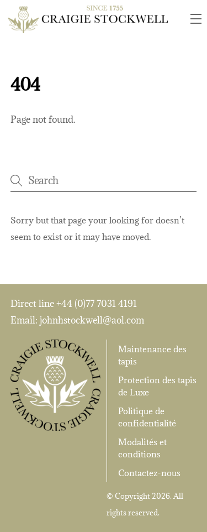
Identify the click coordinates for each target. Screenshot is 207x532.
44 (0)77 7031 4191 (99, 304)
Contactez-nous (149, 472)
